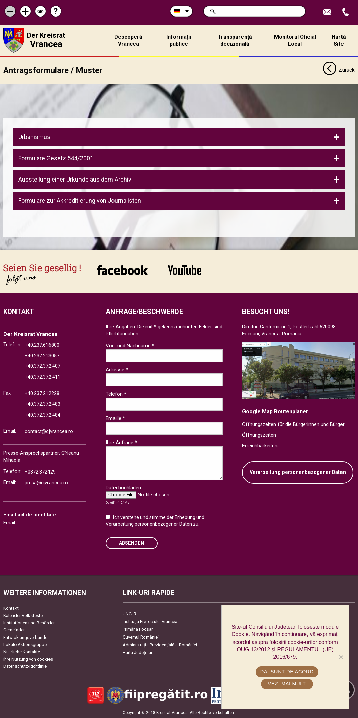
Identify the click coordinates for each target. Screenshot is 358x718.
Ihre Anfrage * (121, 442)
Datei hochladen (123, 487)
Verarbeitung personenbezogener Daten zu (152, 523)
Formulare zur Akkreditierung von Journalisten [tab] (79, 200)
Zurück (339, 70)
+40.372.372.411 (42, 377)
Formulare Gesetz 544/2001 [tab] (55, 157)
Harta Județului (137, 652)
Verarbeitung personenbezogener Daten (298, 472)
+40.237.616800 (42, 345)
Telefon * (116, 394)
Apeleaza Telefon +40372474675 (346, 12)
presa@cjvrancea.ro (46, 482)
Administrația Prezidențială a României (160, 644)
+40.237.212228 (42, 393)
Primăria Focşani (139, 628)
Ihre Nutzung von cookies (28, 658)
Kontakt (11, 607)
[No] (340, 657)
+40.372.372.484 (42, 415)
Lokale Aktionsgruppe (25, 644)
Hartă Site (339, 40)
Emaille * (115, 418)
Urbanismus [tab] (34, 136)
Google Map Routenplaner (275, 411)
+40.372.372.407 (42, 366)
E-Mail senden (328, 12)
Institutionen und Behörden (29, 622)
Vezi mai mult (287, 683)
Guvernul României (141, 636)
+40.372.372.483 (42, 404)
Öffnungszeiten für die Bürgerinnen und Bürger (293, 424)
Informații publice (178, 40)
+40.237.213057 (42, 355)
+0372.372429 (40, 472)
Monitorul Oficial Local (295, 40)
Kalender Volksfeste (23, 615)
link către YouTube (184, 269)
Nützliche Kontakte (21, 651)
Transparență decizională (235, 40)
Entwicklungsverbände (25, 637)
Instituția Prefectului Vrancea (150, 621)
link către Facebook (122, 269)
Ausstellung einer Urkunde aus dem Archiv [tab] (74, 179)
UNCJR (129, 613)
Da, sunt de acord (287, 671)
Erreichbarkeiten (260, 445)
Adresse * (117, 369)
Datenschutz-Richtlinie (25, 665)
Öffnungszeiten (259, 435)
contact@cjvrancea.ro (49, 431)
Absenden (131, 543)
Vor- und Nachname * (130, 345)
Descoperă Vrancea (128, 40)
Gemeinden (14, 629)
